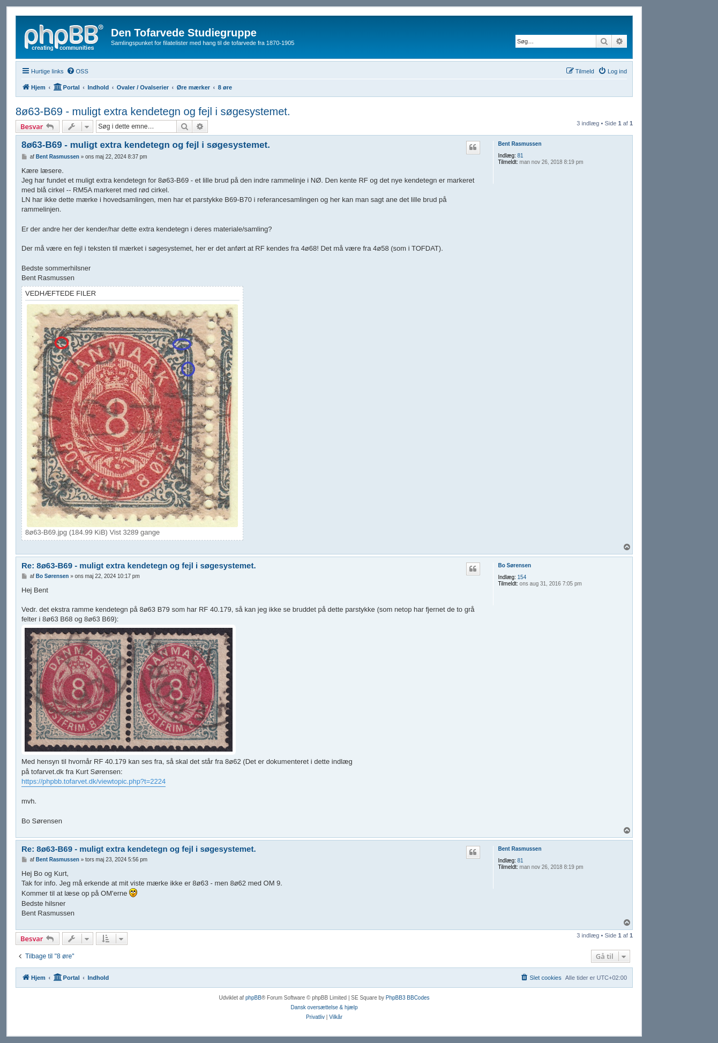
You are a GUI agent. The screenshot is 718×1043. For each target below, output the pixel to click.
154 (522, 577)
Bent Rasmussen (519, 144)
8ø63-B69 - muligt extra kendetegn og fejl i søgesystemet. (153, 111)
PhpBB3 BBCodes (408, 998)
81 (520, 156)
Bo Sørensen (514, 565)
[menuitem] (77, 71)
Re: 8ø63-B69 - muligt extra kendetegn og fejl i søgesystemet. (138, 565)
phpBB (253, 998)
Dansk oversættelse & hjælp (323, 1007)
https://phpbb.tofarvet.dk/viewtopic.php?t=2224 (93, 781)
